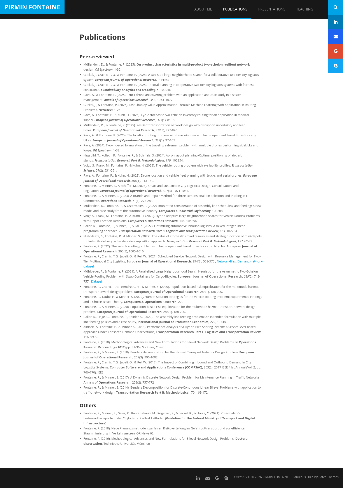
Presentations (271, 9)
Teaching (304, 9)
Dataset (96, 281)
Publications (235, 9)
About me (203, 9)
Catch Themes (328, 477)
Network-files (226, 261)
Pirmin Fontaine (32, 7)
